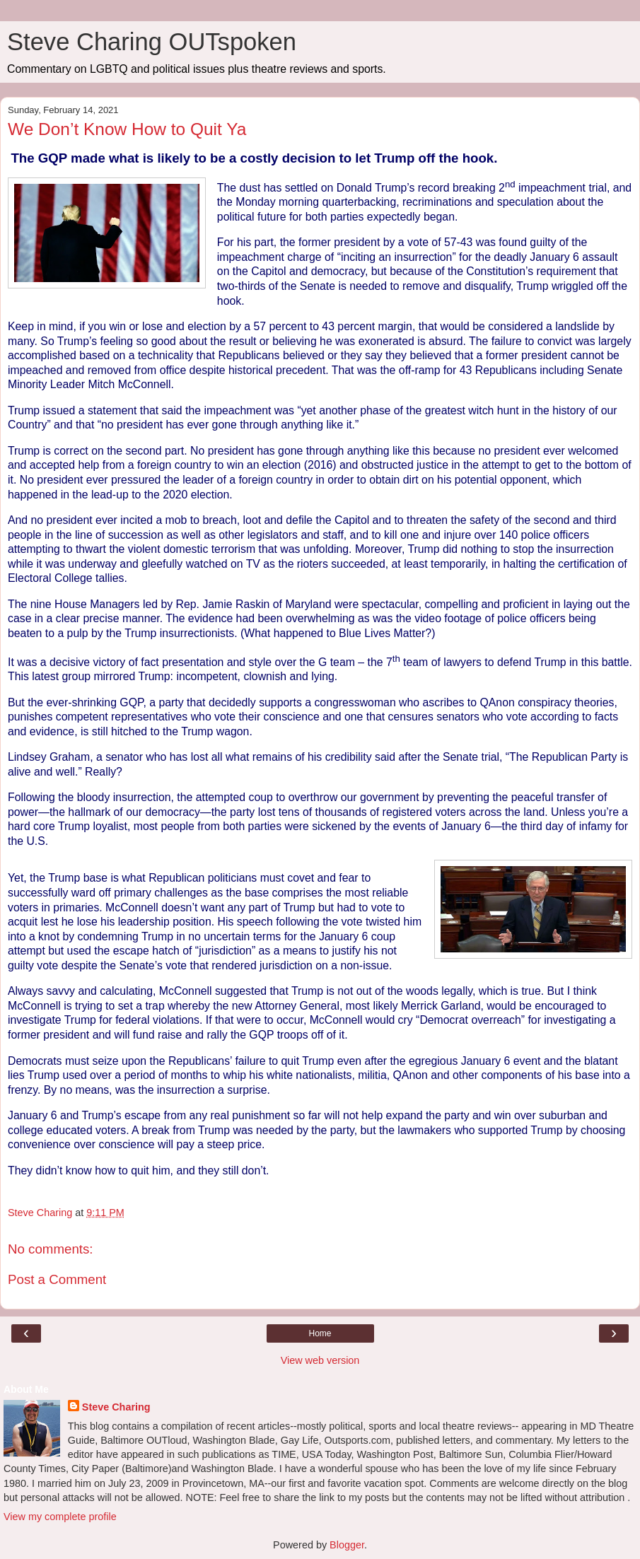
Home (319, 1333)
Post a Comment (57, 1279)
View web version (320, 1360)
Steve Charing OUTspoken (151, 41)
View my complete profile (60, 1516)
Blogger (347, 1545)
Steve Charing (116, 1407)
